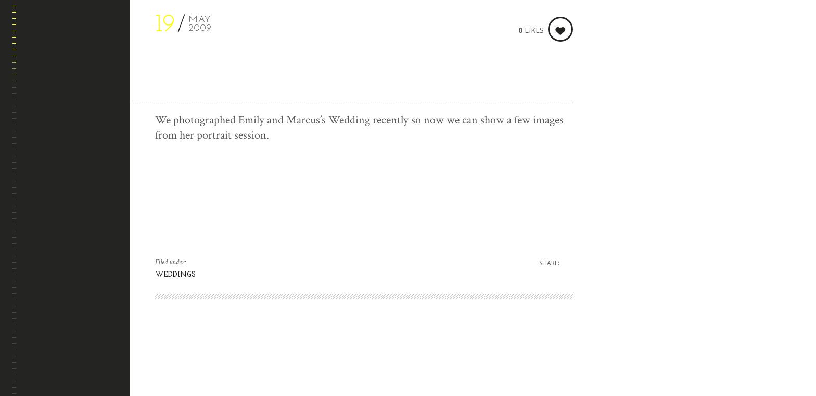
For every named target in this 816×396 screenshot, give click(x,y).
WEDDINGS (175, 275)
